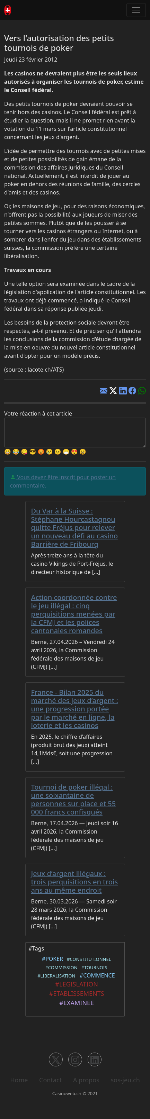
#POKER (51, 959)
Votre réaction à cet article (38, 413)
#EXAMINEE (75, 1003)
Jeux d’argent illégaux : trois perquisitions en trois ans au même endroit (74, 882)
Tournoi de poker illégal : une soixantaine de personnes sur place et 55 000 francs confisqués (73, 799)
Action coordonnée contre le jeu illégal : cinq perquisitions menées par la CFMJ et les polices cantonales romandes (74, 614)
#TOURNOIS (93, 967)
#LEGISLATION (75, 984)
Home (19, 1080)
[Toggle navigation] (136, 10)
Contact (50, 1080)
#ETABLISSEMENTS (75, 993)
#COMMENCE (96, 975)
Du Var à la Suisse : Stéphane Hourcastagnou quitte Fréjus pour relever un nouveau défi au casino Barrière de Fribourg (74, 527)
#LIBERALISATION (55, 976)
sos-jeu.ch (125, 1080)
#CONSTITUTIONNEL (87, 959)
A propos (86, 1080)
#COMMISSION (60, 967)
